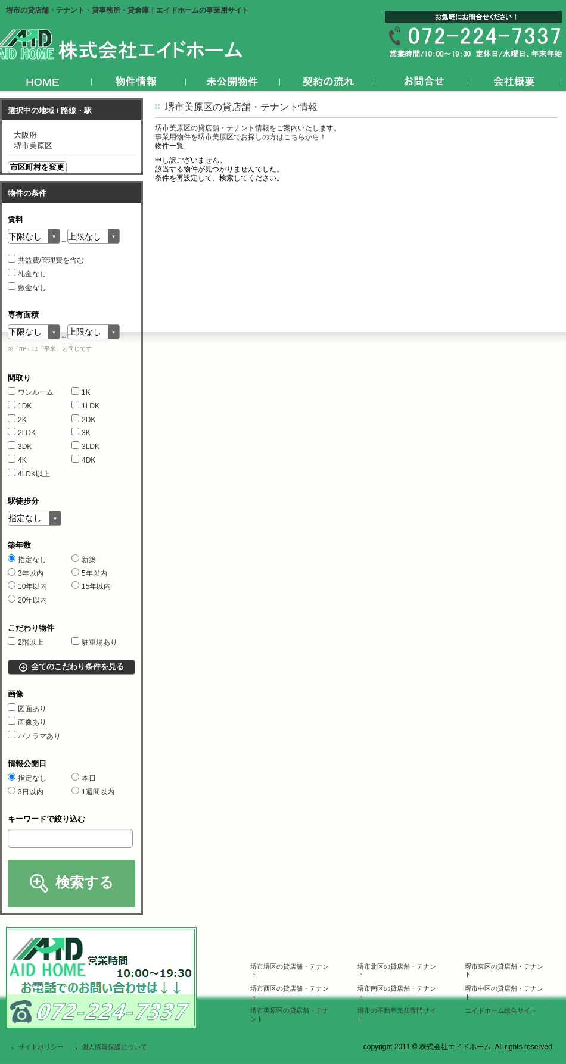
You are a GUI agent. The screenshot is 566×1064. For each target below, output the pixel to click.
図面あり (27, 708)
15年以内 (91, 586)
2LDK (22, 433)
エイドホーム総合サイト (501, 1010)
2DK (83, 420)
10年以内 (27, 586)
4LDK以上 (29, 474)
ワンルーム (31, 392)
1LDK (85, 406)
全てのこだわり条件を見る (77, 666)
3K (81, 433)
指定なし (27, 560)
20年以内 (27, 600)
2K (17, 420)
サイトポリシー (41, 1046)
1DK (20, 406)
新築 (83, 560)
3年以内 (25, 573)
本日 (83, 778)
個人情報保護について (114, 1046)
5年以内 (89, 573)
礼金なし (27, 274)
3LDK (85, 446)
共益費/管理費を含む (46, 260)
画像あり (27, 722)
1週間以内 (92, 792)
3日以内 (25, 792)
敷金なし (27, 287)
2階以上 (25, 642)
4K (17, 460)
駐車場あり (94, 642)
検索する (84, 882)
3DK (20, 446)
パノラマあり (34, 736)
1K (81, 392)
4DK (83, 460)
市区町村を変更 (37, 167)
